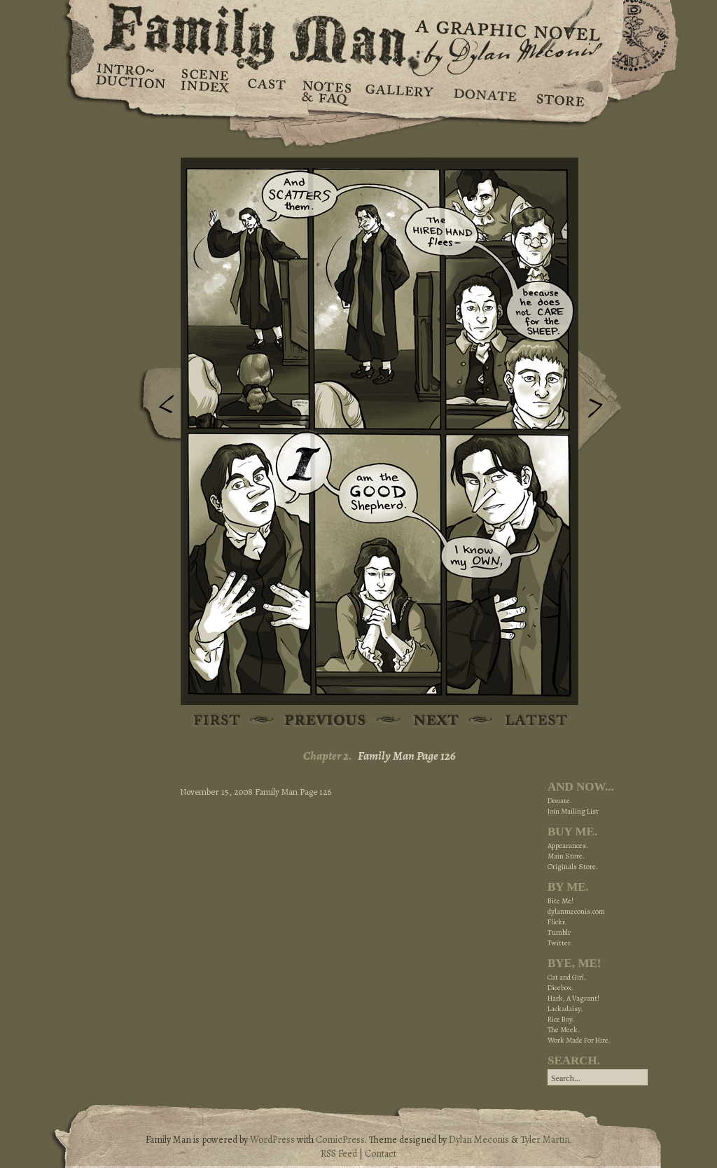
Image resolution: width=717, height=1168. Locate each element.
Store (560, 91)
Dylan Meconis (479, 1139)
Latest (528, 721)
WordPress (272, 1139)
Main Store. (566, 856)
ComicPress (340, 1139)
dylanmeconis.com (576, 911)
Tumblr (559, 932)
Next (602, 401)
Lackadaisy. (565, 1008)
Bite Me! (560, 901)
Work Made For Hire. (579, 1040)
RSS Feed (339, 1153)
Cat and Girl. (567, 977)
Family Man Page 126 (407, 756)
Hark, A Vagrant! (573, 998)
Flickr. (557, 922)
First (217, 721)
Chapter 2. (327, 756)
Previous (156, 408)
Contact (380, 1153)
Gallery (398, 91)
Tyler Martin (545, 1139)
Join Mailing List (573, 811)
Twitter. (560, 943)
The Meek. (564, 1029)
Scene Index (206, 91)
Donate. (560, 800)
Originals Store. (573, 866)
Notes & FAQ (325, 91)
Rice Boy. (561, 1019)
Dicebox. (560, 987)
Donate (483, 91)
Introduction (131, 81)
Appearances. (568, 845)
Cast (265, 91)
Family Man (358, 33)
